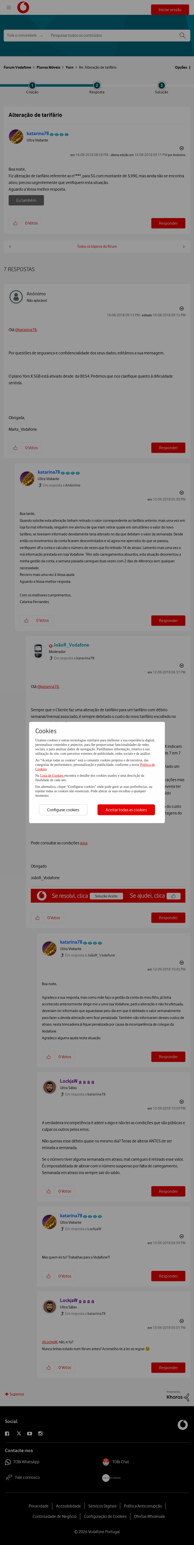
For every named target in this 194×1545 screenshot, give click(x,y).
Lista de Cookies (52, 775)
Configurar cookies (63, 809)
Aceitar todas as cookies (126, 809)
